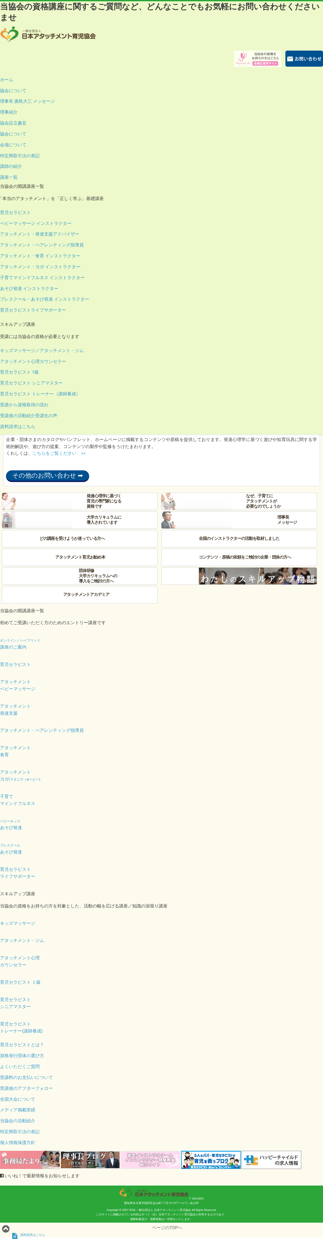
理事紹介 (9, 112)
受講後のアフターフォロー (26, 1088)
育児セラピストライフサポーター (33, 310)
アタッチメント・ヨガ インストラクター (40, 266)
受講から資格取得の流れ (24, 404)
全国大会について (17, 1099)
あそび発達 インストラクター (29, 288)
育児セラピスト (15, 212)
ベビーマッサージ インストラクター (36, 223)
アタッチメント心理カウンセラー (33, 361)
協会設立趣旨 (13, 123)
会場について (13, 144)
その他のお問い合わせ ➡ (47, 475)
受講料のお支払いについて (26, 1077)
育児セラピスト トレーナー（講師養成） (40, 393)
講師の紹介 (11, 166)
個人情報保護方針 (17, 1142)
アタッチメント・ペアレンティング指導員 (42, 244)
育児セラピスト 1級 (19, 372)
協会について (13, 90)
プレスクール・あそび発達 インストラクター (44, 299)
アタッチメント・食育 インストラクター (40, 255)
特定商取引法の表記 (20, 155)
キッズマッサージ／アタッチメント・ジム (42, 350)
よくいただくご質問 (20, 1066)
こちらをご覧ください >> (59, 453)
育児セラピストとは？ (22, 1044)
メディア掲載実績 (17, 1109)
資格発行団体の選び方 (22, 1055)
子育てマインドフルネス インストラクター (42, 277)
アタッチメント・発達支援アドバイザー (39, 234)
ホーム (6, 79)
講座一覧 (9, 177)
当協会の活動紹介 (17, 1120)
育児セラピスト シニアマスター (31, 383)
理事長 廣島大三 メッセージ (27, 101)
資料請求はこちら (17, 426)
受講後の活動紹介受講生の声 (28, 415)
